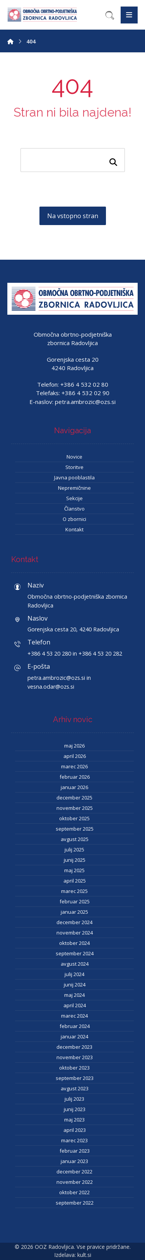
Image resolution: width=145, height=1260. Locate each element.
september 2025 (75, 828)
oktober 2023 (74, 1067)
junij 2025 (74, 859)
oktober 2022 (74, 1192)
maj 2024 (74, 994)
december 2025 (74, 797)
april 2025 (74, 880)
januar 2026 (74, 787)
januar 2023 (74, 1161)
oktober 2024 (74, 943)
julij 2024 (74, 974)
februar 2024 (75, 1026)
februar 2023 (75, 1150)
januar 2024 (74, 1036)
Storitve (74, 467)
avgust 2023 (75, 1088)
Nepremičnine (74, 487)
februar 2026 (75, 776)
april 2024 (74, 1005)
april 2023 (74, 1129)
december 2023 (74, 1046)
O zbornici (74, 519)
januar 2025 (74, 911)
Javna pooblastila (74, 477)
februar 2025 (75, 901)
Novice (74, 456)
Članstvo (74, 508)
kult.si (84, 1254)
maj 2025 (74, 870)
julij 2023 (74, 1098)
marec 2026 (74, 766)
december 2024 (74, 922)
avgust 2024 (75, 963)
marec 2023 (74, 1140)
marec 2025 (74, 891)
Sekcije (74, 498)
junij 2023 (74, 1109)
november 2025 (74, 807)
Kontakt (74, 529)
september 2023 (75, 1078)
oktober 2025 (74, 818)
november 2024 (74, 932)
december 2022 (74, 1171)
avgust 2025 (75, 839)
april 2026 (74, 756)
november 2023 (74, 1057)
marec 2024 (74, 1015)
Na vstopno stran (72, 216)
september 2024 (75, 953)
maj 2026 (74, 745)
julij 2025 (74, 849)
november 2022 (74, 1181)
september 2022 (75, 1202)
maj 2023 (74, 1119)
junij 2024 (74, 984)
